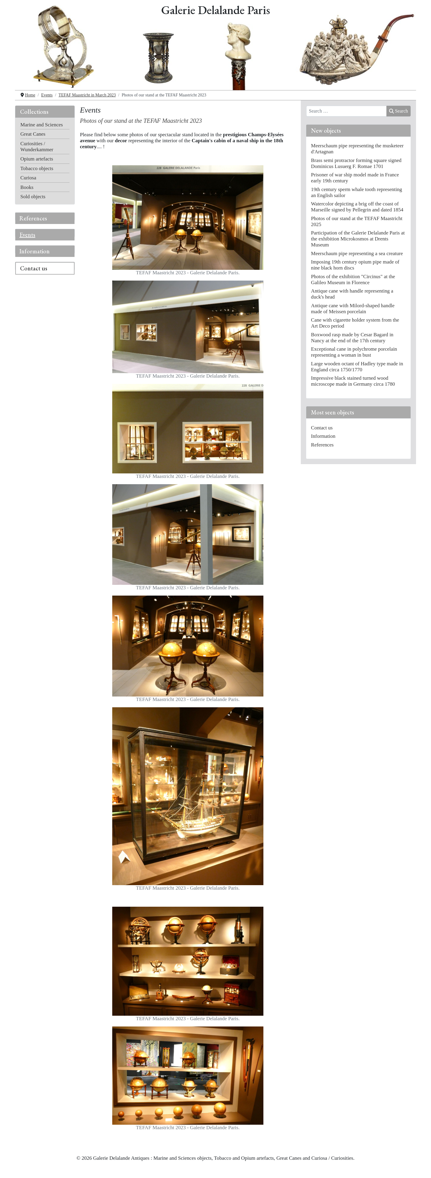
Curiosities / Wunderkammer (36, 146)
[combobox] (346, 111)
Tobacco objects (36, 168)
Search (398, 110)
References (33, 218)
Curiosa (28, 178)
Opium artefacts (36, 159)
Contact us (33, 268)
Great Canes (32, 134)
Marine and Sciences (41, 125)
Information (34, 251)
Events (27, 235)
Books (27, 187)
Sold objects (32, 196)
